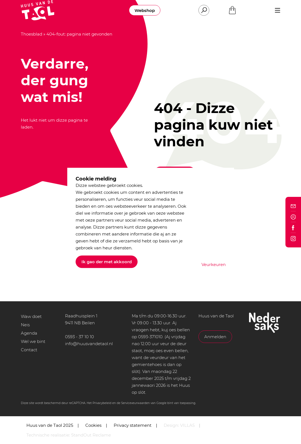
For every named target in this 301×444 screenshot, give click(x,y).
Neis (25, 324)
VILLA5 (187, 425)
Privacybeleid (102, 403)
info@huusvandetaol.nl (89, 343)
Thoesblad (31, 34)
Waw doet (31, 316)
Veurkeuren (214, 264)
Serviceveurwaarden (135, 403)
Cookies (93, 425)
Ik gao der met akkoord (106, 261)
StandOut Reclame (91, 435)
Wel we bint (33, 341)
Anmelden (215, 336)
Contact (29, 349)
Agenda (29, 333)
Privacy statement (132, 425)
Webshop (145, 10)
